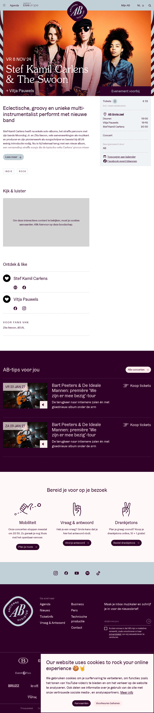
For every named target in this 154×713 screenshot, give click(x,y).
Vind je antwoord (77, 542)
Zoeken (150, 5)
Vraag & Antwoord (52, 623)
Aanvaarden (81, 703)
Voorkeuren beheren (108, 703)
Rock (22, 171)
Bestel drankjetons (126, 542)
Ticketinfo (46, 617)
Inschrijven (148, 621)
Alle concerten (138, 369)
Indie (9, 171)
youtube (77, 573)
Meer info (126, 692)
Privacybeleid (27, 708)
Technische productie (79, 619)
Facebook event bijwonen (120, 161)
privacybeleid (115, 634)
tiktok (98, 573)
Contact (76, 628)
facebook (66, 573)
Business (77, 604)
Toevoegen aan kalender (119, 156)
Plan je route (27, 547)
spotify (87, 573)
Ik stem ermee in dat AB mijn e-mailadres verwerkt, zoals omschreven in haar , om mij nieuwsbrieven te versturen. (127, 633)
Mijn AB (125, 5)
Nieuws (45, 610)
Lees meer (13, 157)
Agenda (14, 5)
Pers (74, 610)
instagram (56, 573)
